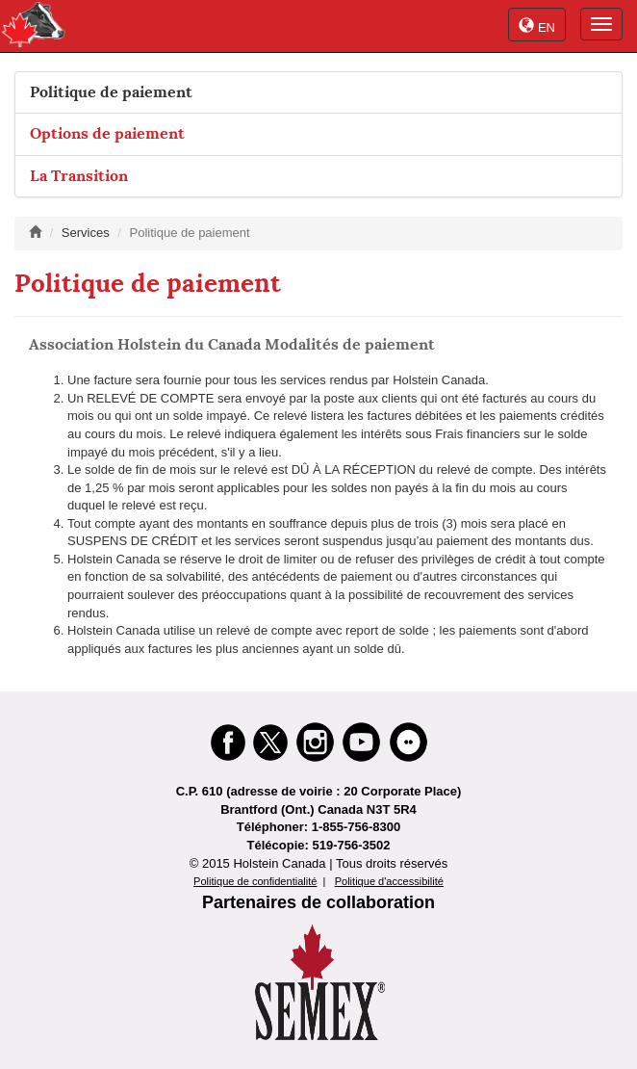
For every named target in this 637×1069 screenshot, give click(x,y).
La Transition (79, 176)
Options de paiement (107, 133)
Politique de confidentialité (255, 881)
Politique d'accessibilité (389, 881)
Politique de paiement (111, 92)
